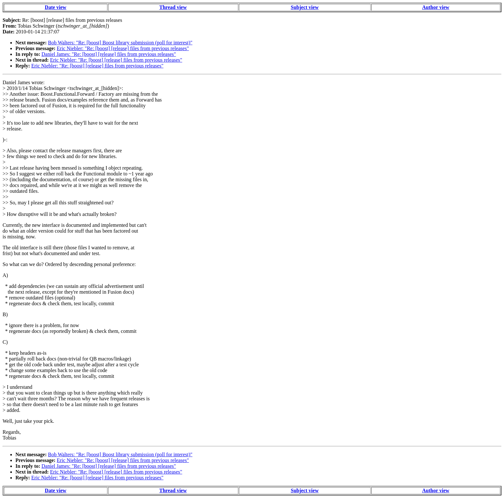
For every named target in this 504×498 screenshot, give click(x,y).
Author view (435, 7)
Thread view (173, 7)
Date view (55, 7)
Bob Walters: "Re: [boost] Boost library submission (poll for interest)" (120, 42)
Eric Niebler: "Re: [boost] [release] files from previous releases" (123, 48)
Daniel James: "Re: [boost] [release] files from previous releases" (108, 54)
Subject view (305, 7)
